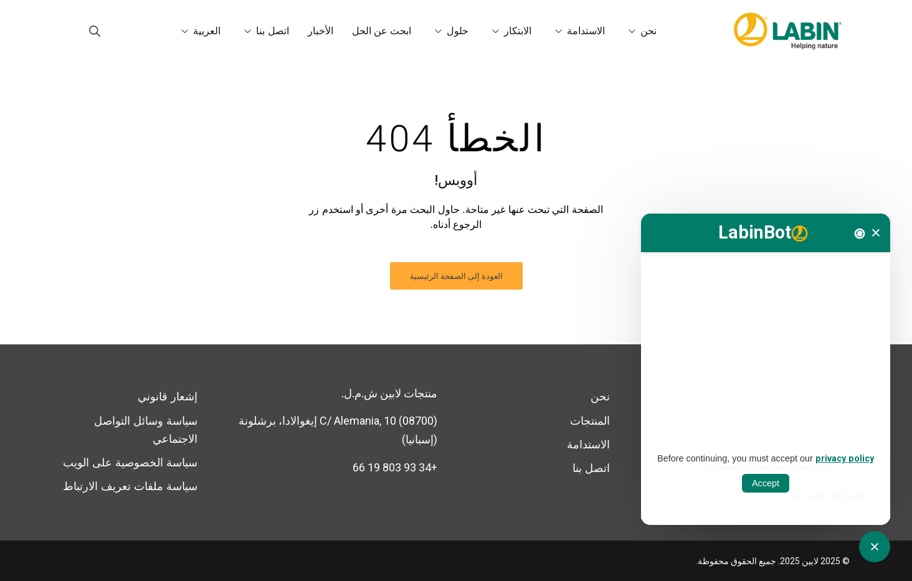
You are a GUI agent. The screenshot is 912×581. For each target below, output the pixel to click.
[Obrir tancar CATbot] (874, 546)
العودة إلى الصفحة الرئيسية (456, 276)
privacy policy (844, 458)
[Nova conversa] (859, 233)
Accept (765, 483)
